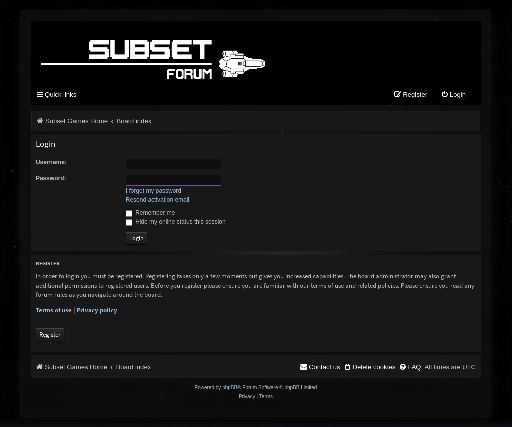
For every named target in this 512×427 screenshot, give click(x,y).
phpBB (230, 387)
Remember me (151, 212)
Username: (51, 162)
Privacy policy (97, 310)
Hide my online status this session (176, 221)
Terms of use (54, 310)
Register (50, 334)
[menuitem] (453, 95)
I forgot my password (154, 190)
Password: (51, 178)
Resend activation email (158, 199)
